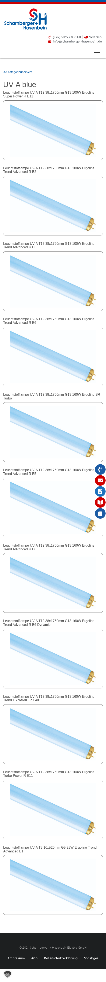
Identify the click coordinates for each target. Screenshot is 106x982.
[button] (7, 974)
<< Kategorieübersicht (17, 72)
